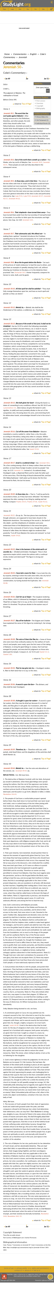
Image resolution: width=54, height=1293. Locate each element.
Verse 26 (7, 592)
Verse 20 (7, 490)
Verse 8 (6, 258)
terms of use (9, 1268)
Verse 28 (7, 635)
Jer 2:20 (19, 220)
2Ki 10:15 (44, 405)
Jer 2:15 (10, 470)
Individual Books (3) (43, 123)
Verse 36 (7, 680)
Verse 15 (7, 398)
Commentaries (19, 54)
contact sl (18, 1270)
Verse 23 (7, 545)
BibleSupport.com (18, 1237)
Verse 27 (7, 616)
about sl (27, 1270)
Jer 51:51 (32, 652)
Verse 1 (6, 109)
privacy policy (21, 1268)
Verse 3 (6, 155)
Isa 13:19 (18, 326)
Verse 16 (7, 427)
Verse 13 (7, 319)
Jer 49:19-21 (43, 1204)
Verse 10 (7, 284)
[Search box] (40, 91)
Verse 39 (7, 745)
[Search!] (48, 91)
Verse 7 (6, 229)
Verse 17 (7, 458)
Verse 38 (7, 696)
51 (46, 79)
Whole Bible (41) (42, 117)
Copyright (39, 106)
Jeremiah (23, 57)
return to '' (23, 104)
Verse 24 (7, 568)
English (33, 54)
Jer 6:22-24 (19, 1199)
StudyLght (13, 4)
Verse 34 (7, 664)
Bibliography (40, 108)
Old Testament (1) (42, 120)
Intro (5, 84)
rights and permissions (40, 1268)
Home (7, 54)
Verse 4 (6, 176)
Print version (40, 101)
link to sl (36, 1270)
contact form (36, 1276)
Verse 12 (7, 303)
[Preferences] (51, 9)
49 (7, 79)
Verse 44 (7, 764)
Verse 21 (7, 511)
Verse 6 (6, 208)
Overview (39, 103)
